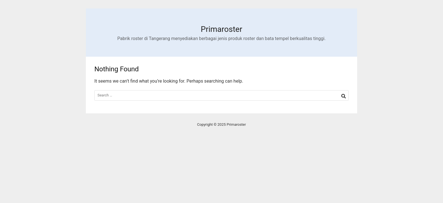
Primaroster (221, 29)
